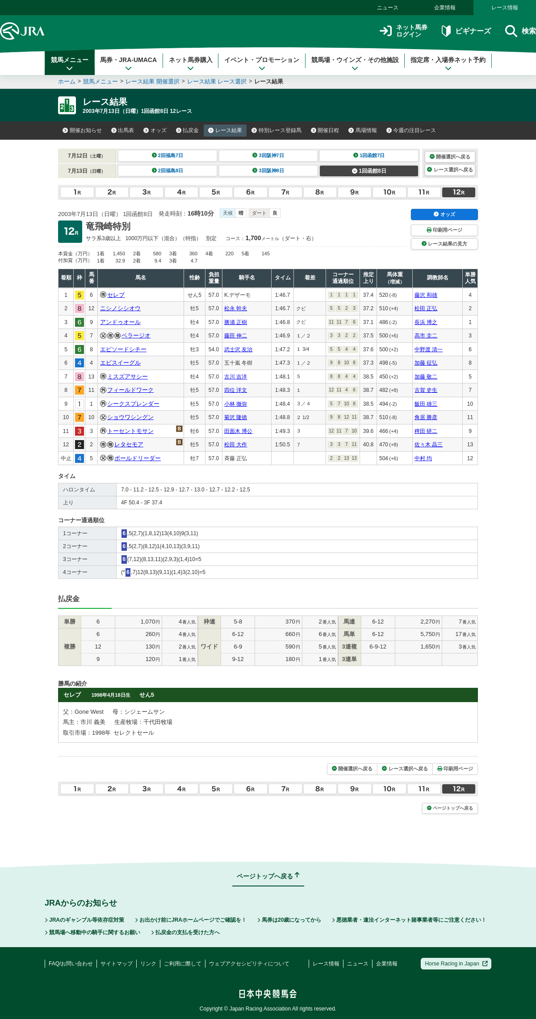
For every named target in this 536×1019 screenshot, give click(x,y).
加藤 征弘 (426, 363)
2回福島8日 (168, 170)
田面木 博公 (238, 431)
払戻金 (187, 130)
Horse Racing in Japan (456, 964)
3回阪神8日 (268, 170)
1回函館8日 (369, 171)
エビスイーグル (120, 362)
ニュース (387, 7)
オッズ (155, 130)
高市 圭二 (426, 336)
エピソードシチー (123, 349)
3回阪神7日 (268, 155)
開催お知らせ (82, 130)
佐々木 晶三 (429, 444)
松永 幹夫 (235, 308)
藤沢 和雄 (426, 295)
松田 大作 (235, 444)
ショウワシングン (130, 417)
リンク (148, 964)
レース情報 (504, 7)
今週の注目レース (411, 130)
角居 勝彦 (426, 417)
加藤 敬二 (426, 377)
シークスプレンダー (133, 403)
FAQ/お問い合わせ (71, 964)
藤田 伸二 (235, 336)
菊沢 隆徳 (235, 417)
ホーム (66, 81)
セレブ (116, 294)
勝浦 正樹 (235, 322)
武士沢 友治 (238, 349)
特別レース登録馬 (276, 130)
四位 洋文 (235, 390)
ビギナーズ (466, 31)
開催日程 (325, 130)
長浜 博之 (426, 322)
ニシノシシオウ (120, 308)
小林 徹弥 (235, 404)
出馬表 (122, 130)
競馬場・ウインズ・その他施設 (355, 63)
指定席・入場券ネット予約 (448, 63)
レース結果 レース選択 (217, 81)
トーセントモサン (130, 431)
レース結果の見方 (444, 243)
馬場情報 (362, 130)
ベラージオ (136, 335)
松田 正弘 (426, 308)
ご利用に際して (182, 964)
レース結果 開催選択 (153, 81)
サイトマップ (116, 964)
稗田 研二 (426, 431)
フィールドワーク (130, 390)
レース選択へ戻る (450, 169)
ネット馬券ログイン (403, 31)
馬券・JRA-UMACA (128, 63)
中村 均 (423, 458)
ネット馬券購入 (191, 63)
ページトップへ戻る (450, 808)
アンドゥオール (120, 322)
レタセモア (128, 444)
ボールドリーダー (137, 458)
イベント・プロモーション (261, 63)
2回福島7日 (168, 155)
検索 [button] (520, 31)
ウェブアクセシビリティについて (249, 964)
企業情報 (445, 7)
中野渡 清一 (429, 349)
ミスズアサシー (127, 376)
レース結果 (225, 130)
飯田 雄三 (426, 404)
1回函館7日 (369, 155)
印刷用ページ (444, 230)
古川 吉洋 (235, 377)
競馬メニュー (69, 63)
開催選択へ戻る (450, 156)
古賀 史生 (426, 390)
